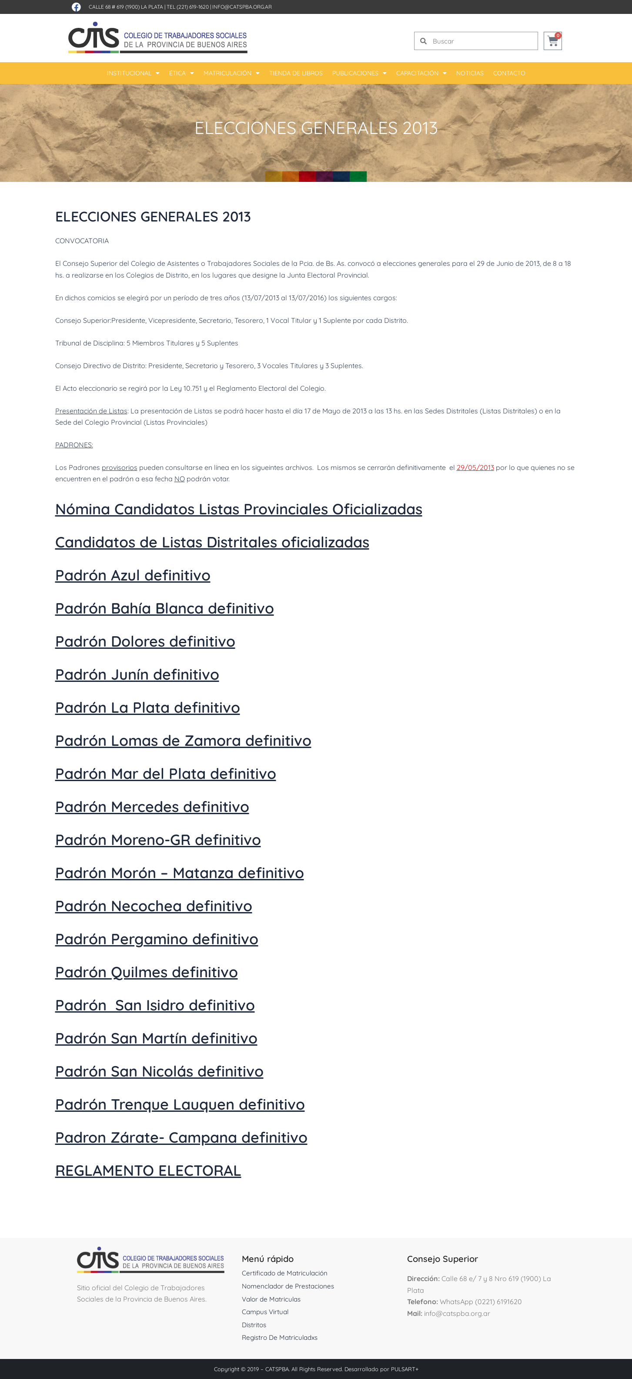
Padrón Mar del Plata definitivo (184, 772)
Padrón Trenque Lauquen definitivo (201, 1103)
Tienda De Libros (296, 73)
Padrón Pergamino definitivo (174, 938)
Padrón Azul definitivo (146, 574)
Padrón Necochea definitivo (170, 905)
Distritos (255, 1324)
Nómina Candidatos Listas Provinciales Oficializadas (270, 508)
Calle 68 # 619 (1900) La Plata (126, 6)
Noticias (470, 73)
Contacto (509, 73)
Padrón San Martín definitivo (174, 1037)
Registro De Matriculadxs (282, 1337)
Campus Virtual (266, 1311)
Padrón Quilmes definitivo (162, 971)
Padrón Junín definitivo (151, 673)
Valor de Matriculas (273, 1299)
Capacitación (421, 73)
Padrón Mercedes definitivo (169, 805)
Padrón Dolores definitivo (161, 640)
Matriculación (232, 73)
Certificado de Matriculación (286, 1272)
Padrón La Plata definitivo (163, 706)
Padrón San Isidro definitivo (172, 1004)
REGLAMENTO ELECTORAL (163, 1169)
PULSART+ (404, 1369)
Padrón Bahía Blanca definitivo (183, 607)
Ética (181, 73)
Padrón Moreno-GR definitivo (176, 838)
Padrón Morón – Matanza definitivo (201, 871)
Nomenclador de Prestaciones (291, 1286)
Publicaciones (359, 73)
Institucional (133, 73)
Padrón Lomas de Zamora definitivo (206, 739)
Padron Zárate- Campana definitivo (203, 1136)
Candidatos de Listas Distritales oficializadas (239, 541)
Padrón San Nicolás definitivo (177, 1070)
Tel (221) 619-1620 (188, 6)
